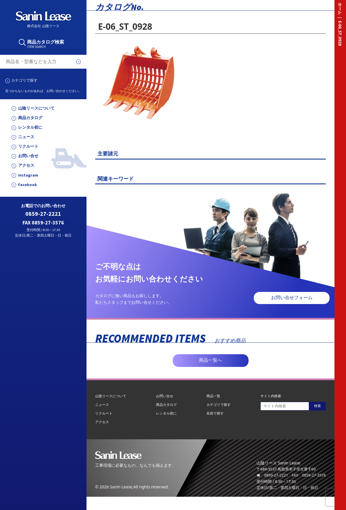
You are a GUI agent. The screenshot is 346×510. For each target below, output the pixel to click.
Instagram (28, 175)
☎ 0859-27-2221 (272, 475)
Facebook (27, 184)
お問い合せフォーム (292, 297)
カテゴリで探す (24, 80)
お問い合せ (28, 156)
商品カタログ (30, 118)
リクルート (28, 146)
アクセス (26, 165)
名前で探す (215, 413)
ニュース (26, 137)
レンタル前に (30, 127)
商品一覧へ (210, 360)
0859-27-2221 (43, 214)
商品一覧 (213, 395)
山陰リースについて (36, 108)
